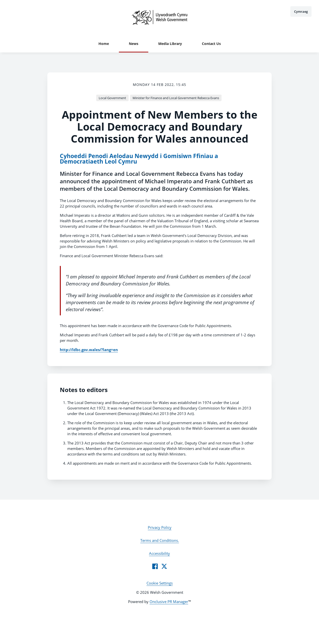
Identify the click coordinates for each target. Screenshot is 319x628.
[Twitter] (164, 566)
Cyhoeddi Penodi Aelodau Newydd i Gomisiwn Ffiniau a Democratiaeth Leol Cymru (139, 158)
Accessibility (159, 553)
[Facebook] (155, 566)
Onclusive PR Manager (169, 601)
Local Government (112, 98)
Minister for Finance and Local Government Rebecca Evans (176, 98)
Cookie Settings (160, 583)
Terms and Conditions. (159, 540)
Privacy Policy (159, 527)
